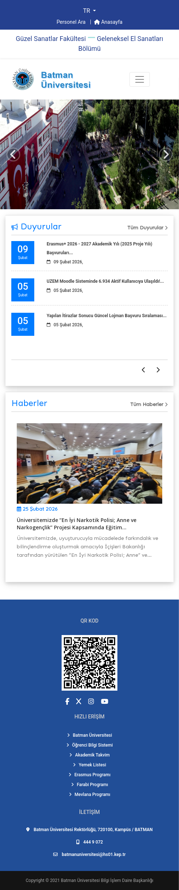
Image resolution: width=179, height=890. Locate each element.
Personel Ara (72, 22)
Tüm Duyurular (147, 228)
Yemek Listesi (89, 764)
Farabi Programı (89, 784)
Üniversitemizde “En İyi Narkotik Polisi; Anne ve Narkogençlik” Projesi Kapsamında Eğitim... (76, 524)
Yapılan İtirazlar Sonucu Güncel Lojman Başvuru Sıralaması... (107, 315)
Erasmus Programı (89, 774)
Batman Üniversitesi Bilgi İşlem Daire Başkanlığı (107, 880)
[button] (13, 154)
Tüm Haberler (149, 404)
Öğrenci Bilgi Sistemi (89, 745)
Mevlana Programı (89, 794)
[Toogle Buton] (139, 79)
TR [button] (87, 10)
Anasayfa (108, 22)
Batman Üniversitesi (89, 735)
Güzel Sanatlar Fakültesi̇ (51, 38)
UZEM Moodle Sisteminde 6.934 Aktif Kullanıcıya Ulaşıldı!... (105, 281)
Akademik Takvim (89, 755)
